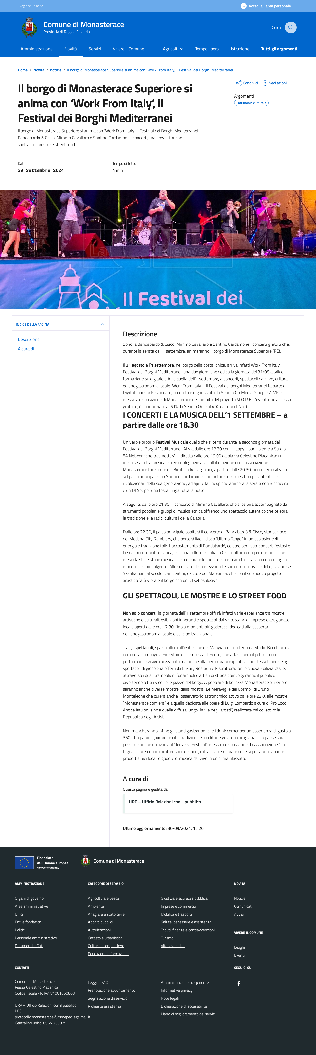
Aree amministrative (31, 906)
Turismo (167, 938)
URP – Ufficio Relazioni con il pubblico (165, 801)
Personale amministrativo (36, 938)
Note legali (170, 998)
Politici (20, 930)
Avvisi (239, 914)
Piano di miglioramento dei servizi (188, 1014)
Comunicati (243, 906)
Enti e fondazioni (28, 922)
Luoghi (239, 947)
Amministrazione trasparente (185, 982)
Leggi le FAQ (98, 982)
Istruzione (240, 49)
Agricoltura (173, 49)
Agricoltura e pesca (103, 898)
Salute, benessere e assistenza (186, 922)
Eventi (239, 955)
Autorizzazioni (99, 930)
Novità (70, 49)
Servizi (95, 49)
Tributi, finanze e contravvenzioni (188, 930)
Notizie (239, 898)
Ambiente (96, 906)
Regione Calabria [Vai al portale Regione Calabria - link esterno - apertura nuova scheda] (31, 5)
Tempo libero (207, 49)
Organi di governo (29, 898)
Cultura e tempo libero (106, 946)
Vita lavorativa (173, 946)
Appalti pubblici (100, 922)
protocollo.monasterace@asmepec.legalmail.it (52, 1017)
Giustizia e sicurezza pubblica (184, 898)
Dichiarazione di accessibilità (184, 1006)
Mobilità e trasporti (176, 914)
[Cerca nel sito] (291, 27)
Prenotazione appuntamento (111, 990)
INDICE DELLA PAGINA (60, 324)
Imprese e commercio (178, 906)
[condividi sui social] (246, 83)
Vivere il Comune (128, 49)
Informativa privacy (177, 990)
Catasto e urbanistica (105, 938)
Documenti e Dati (29, 946)
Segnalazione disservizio (107, 998)
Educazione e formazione (108, 954)
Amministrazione (37, 49)
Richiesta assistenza (104, 1006)
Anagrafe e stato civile (106, 914)
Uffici (19, 914)
